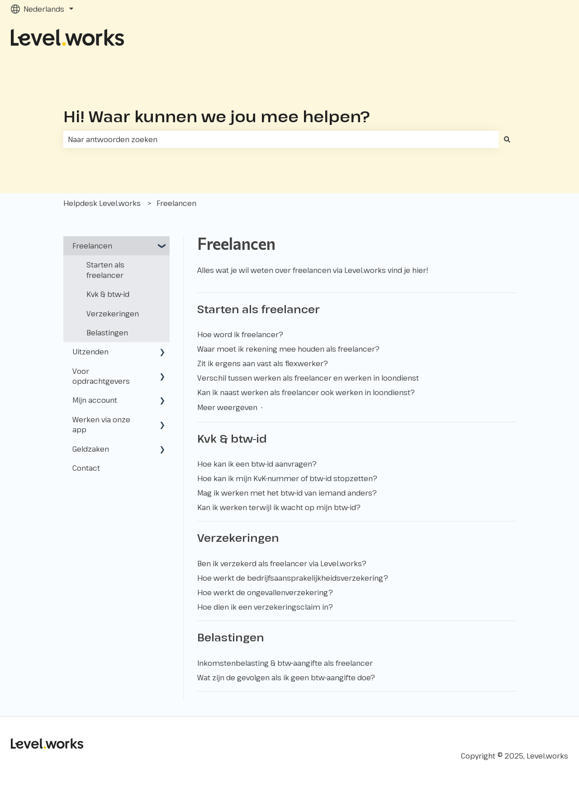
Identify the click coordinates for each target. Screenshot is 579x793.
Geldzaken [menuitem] (90, 449)
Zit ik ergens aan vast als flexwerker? (262, 363)
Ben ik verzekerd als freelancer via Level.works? (281, 563)
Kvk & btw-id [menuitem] (107, 294)
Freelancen (176, 203)
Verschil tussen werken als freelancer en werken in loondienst (308, 378)
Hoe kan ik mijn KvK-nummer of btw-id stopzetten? (287, 478)
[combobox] (280, 139)
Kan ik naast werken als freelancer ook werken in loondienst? (306, 392)
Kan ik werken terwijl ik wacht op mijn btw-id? (279, 507)
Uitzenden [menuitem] (90, 352)
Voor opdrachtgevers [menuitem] (101, 376)
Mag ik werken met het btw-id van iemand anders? (287, 493)
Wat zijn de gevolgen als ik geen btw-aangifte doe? (286, 678)
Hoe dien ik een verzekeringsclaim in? (265, 607)
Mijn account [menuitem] (94, 400)
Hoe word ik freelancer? (240, 334)
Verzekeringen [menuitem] (112, 314)
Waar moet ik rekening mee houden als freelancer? (288, 349)
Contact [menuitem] (86, 468)
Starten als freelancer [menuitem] (105, 270)
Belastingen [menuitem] (107, 333)
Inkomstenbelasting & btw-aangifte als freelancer (285, 663)
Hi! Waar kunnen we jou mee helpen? (216, 116)
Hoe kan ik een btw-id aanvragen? (257, 464)
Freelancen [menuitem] (92, 246)
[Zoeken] (507, 139)
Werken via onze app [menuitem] (101, 425)
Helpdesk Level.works (102, 203)
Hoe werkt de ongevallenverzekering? (265, 592)
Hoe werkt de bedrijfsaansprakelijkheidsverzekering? (292, 578)
